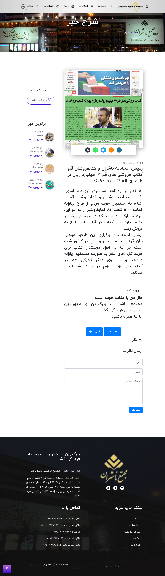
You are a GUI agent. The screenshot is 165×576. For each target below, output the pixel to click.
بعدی (113, 331)
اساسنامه (134, 525)
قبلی (93, 331)
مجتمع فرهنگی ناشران (56, 565)
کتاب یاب (30, 6)
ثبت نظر (136, 410)
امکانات (86, 6)
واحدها (105, 6)
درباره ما (51, 6)
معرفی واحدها (132, 532)
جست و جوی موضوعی (133, 6)
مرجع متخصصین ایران (113, 566)
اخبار (68, 6)
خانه (136, 32)
